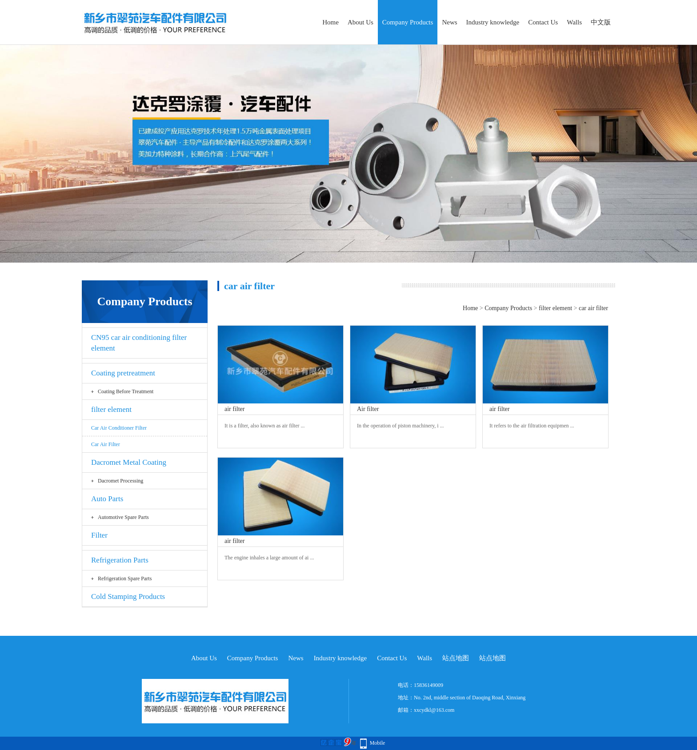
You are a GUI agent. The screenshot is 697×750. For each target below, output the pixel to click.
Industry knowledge (493, 22)
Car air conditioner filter (119, 428)
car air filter (105, 444)
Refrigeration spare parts (125, 578)
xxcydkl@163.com (434, 710)
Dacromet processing (120, 481)
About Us (360, 22)
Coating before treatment (125, 391)
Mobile (377, 743)
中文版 (601, 22)
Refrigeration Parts (119, 560)
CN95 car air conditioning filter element (139, 342)
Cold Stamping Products (128, 596)
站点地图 (455, 658)
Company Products (407, 22)
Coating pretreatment (123, 373)
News (449, 22)
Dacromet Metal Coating (128, 462)
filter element (111, 409)
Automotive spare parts (123, 517)
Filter (99, 535)
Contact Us (543, 22)
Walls (574, 22)
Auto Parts (107, 499)
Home (330, 22)
